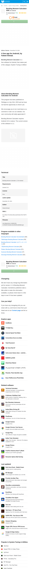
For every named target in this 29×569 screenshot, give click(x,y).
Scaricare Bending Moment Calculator (11, 252)
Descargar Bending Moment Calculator (12, 254)
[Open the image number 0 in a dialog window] (13, 135)
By (10, 12)
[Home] (1, 5)
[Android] (5, 5)
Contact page (16, 310)
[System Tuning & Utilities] (14, 5)
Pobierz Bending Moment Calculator (11, 249)
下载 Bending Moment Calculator (10, 246)
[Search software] (24, 1)
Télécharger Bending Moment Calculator (12, 239)
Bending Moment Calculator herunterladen (12, 236)
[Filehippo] (5, 1)
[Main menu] (27, 1)
